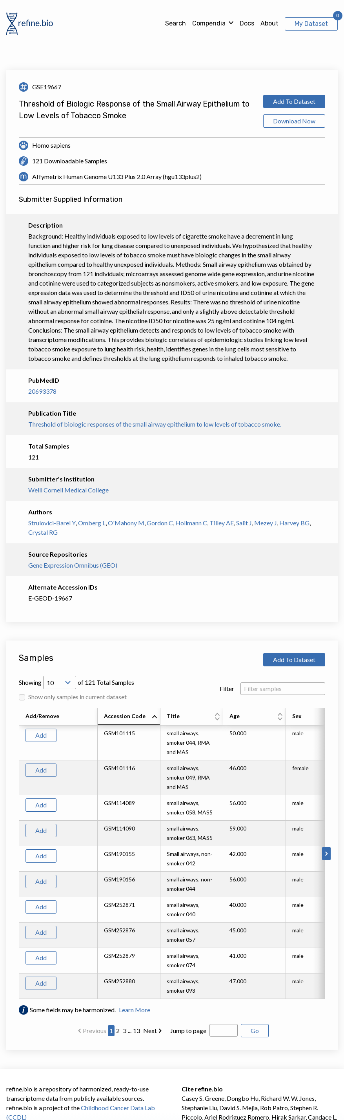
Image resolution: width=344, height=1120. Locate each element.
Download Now (294, 121)
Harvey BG (294, 523)
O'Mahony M (126, 523)
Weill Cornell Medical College (68, 490)
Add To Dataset (294, 101)
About (269, 23)
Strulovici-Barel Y (52, 523)
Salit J (244, 523)
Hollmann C (191, 523)
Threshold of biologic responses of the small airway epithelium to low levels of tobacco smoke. (154, 424)
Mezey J (265, 523)
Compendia (209, 23)
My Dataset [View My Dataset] (311, 23)
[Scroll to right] (326, 853)
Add (41, 735)
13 (136, 1030)
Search (175, 23)
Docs (247, 23)
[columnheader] (129, 717)
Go (255, 1030)
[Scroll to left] (17, 853)
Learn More (134, 1009)
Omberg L (92, 523)
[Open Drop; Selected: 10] (59, 682)
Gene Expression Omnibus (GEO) (72, 565)
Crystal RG (43, 532)
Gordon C (160, 523)
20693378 (42, 391)
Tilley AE (221, 523)
